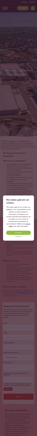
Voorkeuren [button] (18, 236)
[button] (32, 197)
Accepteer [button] (18, 233)
